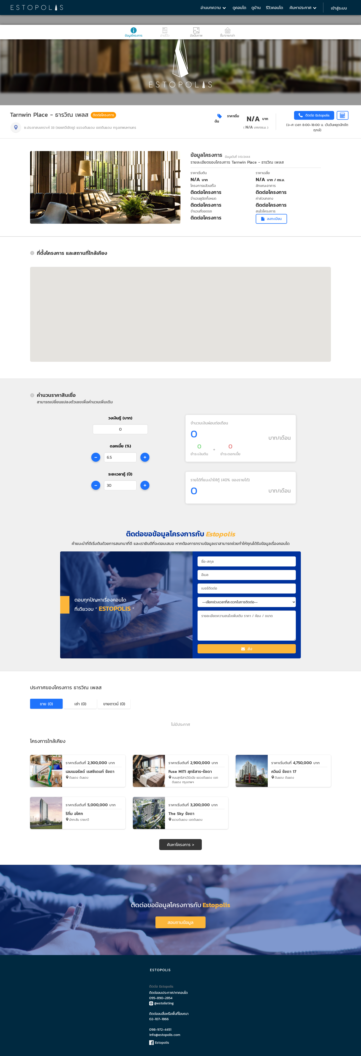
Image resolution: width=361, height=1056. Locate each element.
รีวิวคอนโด (274, 8)
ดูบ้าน (256, 8)
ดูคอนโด (239, 8)
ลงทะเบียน (271, 218)
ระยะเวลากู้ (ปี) (120, 474)
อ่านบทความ (213, 8)
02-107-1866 (159, 1017)
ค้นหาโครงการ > (180, 845)
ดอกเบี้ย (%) (120, 446)
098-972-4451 (160, 1027)
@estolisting (161, 1001)
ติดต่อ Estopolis (161, 984)
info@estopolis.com (164, 1032)
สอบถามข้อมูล (180, 920)
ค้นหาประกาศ (303, 8)
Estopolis (159, 1040)
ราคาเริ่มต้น (227, 118)
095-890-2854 (160, 996)
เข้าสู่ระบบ (339, 8)
